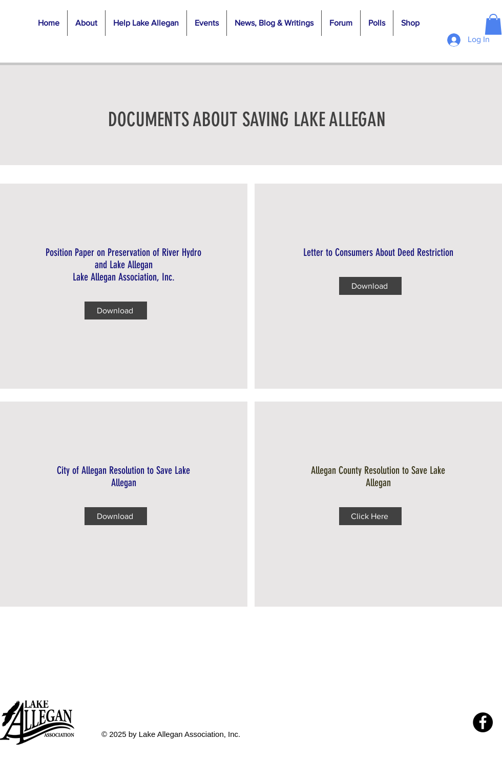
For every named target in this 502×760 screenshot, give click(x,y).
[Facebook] (483, 722)
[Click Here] (370, 516)
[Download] (116, 310)
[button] (86, 23)
